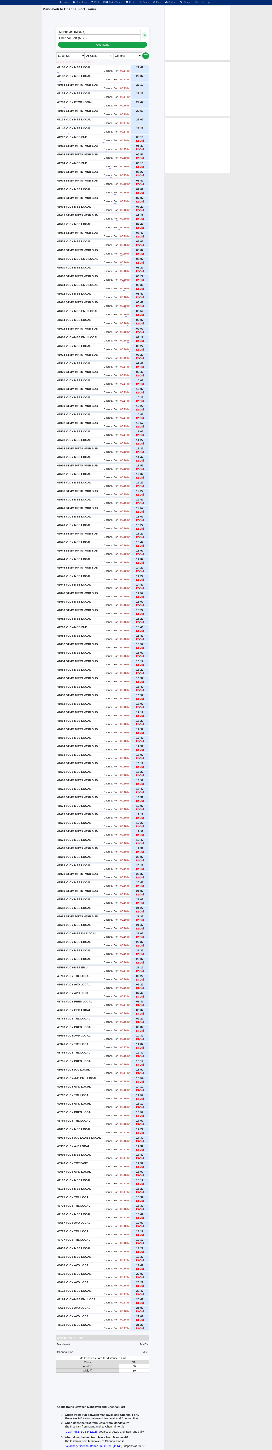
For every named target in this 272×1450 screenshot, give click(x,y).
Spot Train (80, 2)
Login (206, 2)
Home (64, 2)
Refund (185, 2)
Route (130, 2)
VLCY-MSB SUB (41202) (81, 1431)
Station (170, 2)
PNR (94, 2)
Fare (156, 2)
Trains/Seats (112, 2)
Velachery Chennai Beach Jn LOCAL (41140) (94, 1446)
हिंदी (196, 2)
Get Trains (102, 44)
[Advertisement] (197, 32)
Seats (144, 2)
